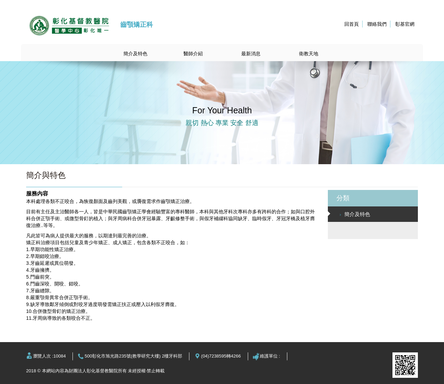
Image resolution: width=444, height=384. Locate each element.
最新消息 (250, 53)
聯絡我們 (377, 24)
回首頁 (351, 24)
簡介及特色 (135, 53)
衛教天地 (308, 53)
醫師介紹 (193, 53)
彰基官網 (404, 24)
